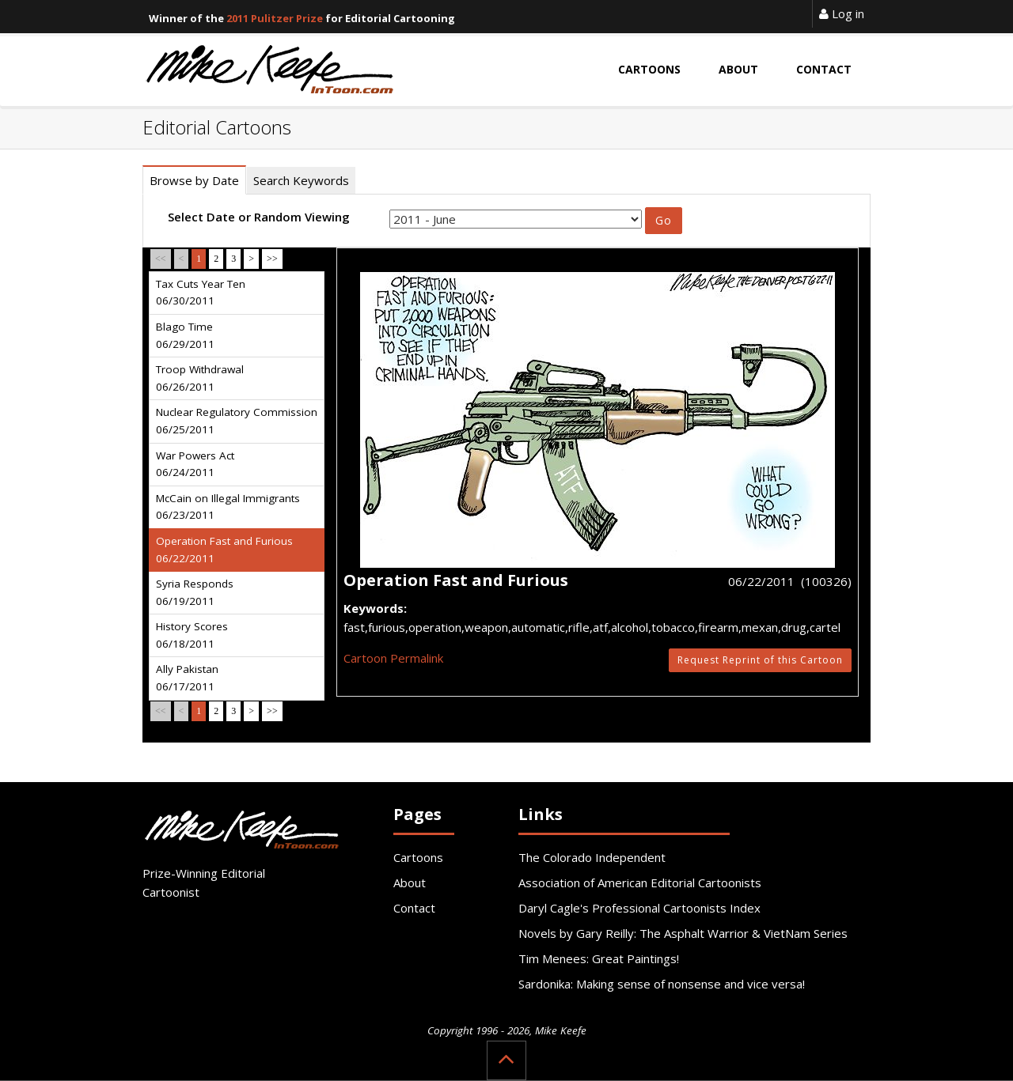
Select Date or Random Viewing (259, 217)
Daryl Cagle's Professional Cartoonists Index (639, 908)
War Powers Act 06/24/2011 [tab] (195, 464)
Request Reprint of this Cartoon (760, 660)
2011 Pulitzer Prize (274, 18)
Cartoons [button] (649, 69)
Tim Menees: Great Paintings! (598, 958)
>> (272, 258)
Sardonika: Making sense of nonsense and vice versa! (661, 984)
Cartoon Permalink (393, 658)
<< (160, 258)
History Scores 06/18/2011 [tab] (192, 635)
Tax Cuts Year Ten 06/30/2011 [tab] (200, 292)
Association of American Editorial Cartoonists (639, 882)
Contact (414, 908)
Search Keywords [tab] (301, 180)
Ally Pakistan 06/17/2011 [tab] (187, 678)
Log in (841, 13)
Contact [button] (824, 69)
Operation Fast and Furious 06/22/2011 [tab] (224, 549)
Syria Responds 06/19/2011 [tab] (194, 592)
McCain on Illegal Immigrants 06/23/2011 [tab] (228, 507)
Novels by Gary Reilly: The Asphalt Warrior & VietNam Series (683, 933)
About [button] (738, 69)
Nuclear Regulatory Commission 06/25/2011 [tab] (236, 421)
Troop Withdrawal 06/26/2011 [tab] (200, 378)
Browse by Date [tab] (194, 180)
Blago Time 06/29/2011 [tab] (185, 335)
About (409, 882)
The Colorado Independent (592, 857)
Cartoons (418, 857)
